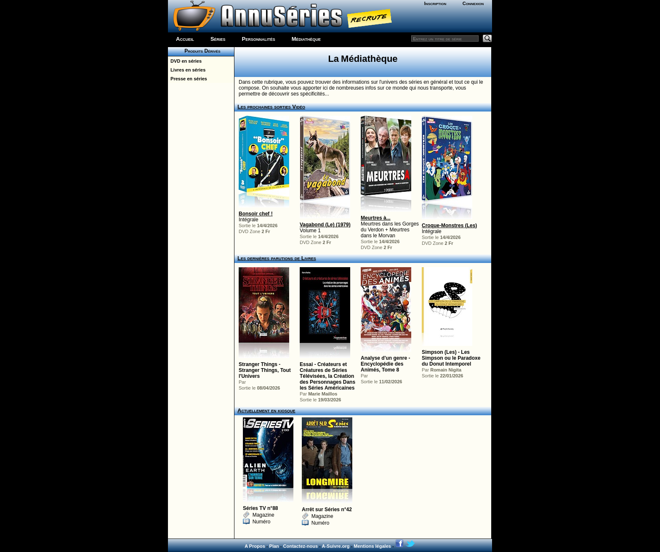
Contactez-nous (300, 546)
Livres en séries (186, 69)
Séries (218, 39)
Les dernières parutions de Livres (276, 258)
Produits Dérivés (200, 51)
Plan (274, 546)
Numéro (256, 522)
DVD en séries (185, 61)
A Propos (255, 546)
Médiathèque (306, 39)
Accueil (185, 39)
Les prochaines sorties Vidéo (271, 107)
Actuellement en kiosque (266, 410)
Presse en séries (187, 78)
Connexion (473, 3)
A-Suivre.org (335, 546)
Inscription (435, 3)
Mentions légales (372, 546)
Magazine (258, 515)
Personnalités (258, 39)
